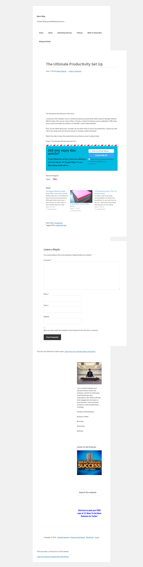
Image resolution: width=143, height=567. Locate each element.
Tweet (48, 179)
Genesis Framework (78, 537)
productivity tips (60, 225)
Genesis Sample (63, 537)
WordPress (90, 537)
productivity (59, 223)
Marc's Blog (41, 16)
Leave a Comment (75, 71)
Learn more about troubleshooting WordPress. (53, 557)
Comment (48, 260)
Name (46, 294)
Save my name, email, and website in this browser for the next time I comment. (71, 330)
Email (46, 305)
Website (46, 317)
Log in (97, 537)
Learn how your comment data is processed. (80, 351)
